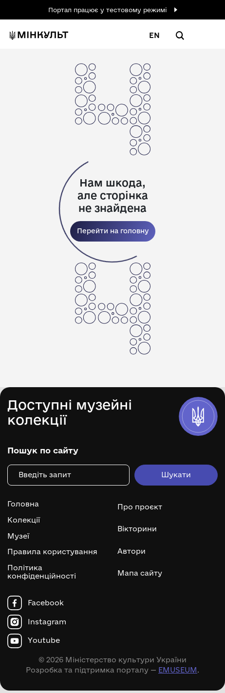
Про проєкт (139, 507)
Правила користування (52, 552)
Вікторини (137, 528)
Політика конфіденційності (41, 572)
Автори (131, 551)
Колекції (23, 520)
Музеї (18, 536)
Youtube (44, 640)
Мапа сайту (139, 573)
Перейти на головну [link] (113, 231)
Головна (23, 504)
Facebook (46, 603)
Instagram (47, 622)
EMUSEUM (177, 670)
